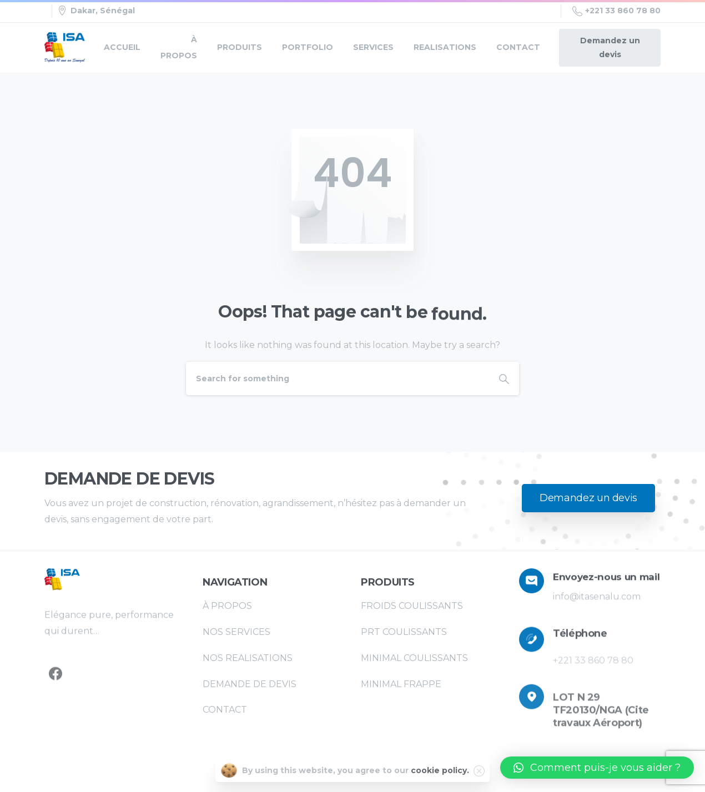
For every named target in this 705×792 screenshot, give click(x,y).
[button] (597, 767)
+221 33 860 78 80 (616, 11)
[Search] (337, 378)
